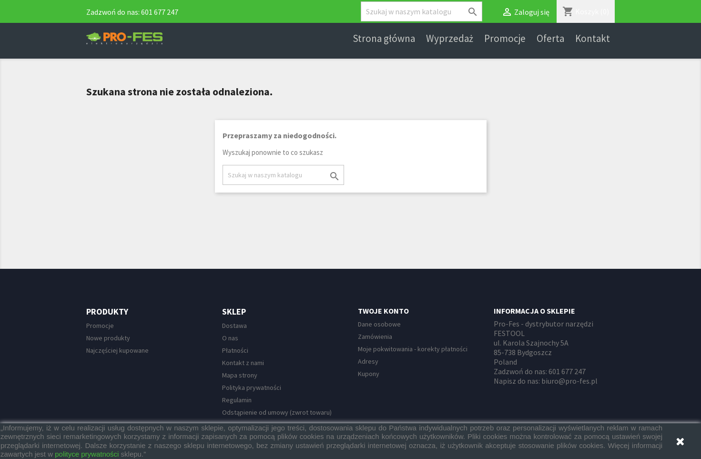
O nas (230, 338)
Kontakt (592, 38)
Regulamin (237, 400)
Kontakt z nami (243, 362)
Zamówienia (375, 336)
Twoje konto (383, 311)
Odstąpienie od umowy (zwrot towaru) (277, 412)
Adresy (368, 361)
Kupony (368, 373)
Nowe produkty (108, 338)
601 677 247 (159, 12)
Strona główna (384, 38)
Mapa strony (239, 375)
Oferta (550, 38)
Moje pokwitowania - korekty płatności (412, 349)
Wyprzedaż (449, 38)
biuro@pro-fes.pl (569, 381)
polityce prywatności (87, 454)
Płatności (235, 350)
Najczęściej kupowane (117, 350)
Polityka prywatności (251, 387)
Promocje (505, 38)
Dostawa (234, 325)
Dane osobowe (379, 324)
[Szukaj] (421, 11)
